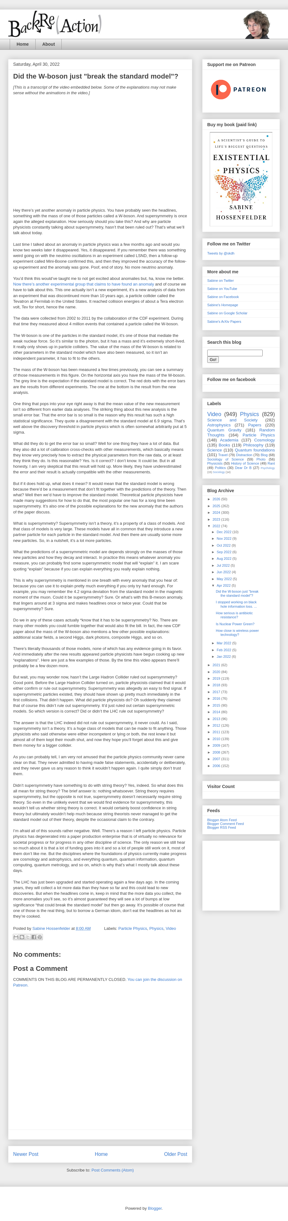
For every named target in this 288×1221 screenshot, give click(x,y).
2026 (217, 499)
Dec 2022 (224, 532)
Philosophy (253, 445)
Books (224, 445)
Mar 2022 (224, 643)
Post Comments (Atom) (112, 1170)
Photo (260, 459)
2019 (217, 678)
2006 (217, 766)
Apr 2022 (224, 585)
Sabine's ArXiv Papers (224, 321)
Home (23, 44)
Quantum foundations (255, 450)
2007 (217, 759)
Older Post (175, 1154)
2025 (217, 506)
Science (214, 450)
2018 (217, 685)
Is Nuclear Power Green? (235, 624)
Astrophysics (219, 425)
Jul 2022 (224, 565)
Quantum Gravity (224, 430)
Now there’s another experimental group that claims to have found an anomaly (84, 284)
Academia (229, 440)
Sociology (219, 472)
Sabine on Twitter (220, 280)
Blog (264, 455)
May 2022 (225, 579)
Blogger (155, 1208)
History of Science (245, 463)
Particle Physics (132, 928)
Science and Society (232, 420)
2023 (217, 519)
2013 (217, 719)
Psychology (268, 468)
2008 (217, 752)
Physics (156, 928)
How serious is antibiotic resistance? (234, 615)
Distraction (244, 455)
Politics (220, 468)
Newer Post (26, 1154)
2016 (217, 698)
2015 (217, 705)
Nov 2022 (224, 538)
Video (171, 928)
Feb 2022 (224, 650)
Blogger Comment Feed (225, 824)
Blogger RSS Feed (221, 827)
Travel (223, 455)
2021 (217, 665)
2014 (217, 712)
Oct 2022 (224, 545)
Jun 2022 (224, 572)
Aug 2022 (224, 558)
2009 (217, 745)
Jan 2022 (224, 656)
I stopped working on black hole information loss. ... (236, 604)
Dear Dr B (243, 468)
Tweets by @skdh (220, 253)
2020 (217, 672)
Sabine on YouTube (222, 289)
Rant (271, 463)
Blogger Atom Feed (222, 820)
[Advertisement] (241, 874)
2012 (217, 725)
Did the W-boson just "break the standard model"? (237, 593)
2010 (217, 739)
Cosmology (264, 440)
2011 (217, 732)
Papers (254, 425)
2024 (217, 512)
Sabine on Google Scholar (227, 313)
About (48, 44)
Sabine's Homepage (222, 305)
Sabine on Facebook (223, 297)
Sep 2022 (224, 552)
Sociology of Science (225, 459)
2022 (217, 526)
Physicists (215, 463)
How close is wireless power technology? (237, 632)
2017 (217, 692)
